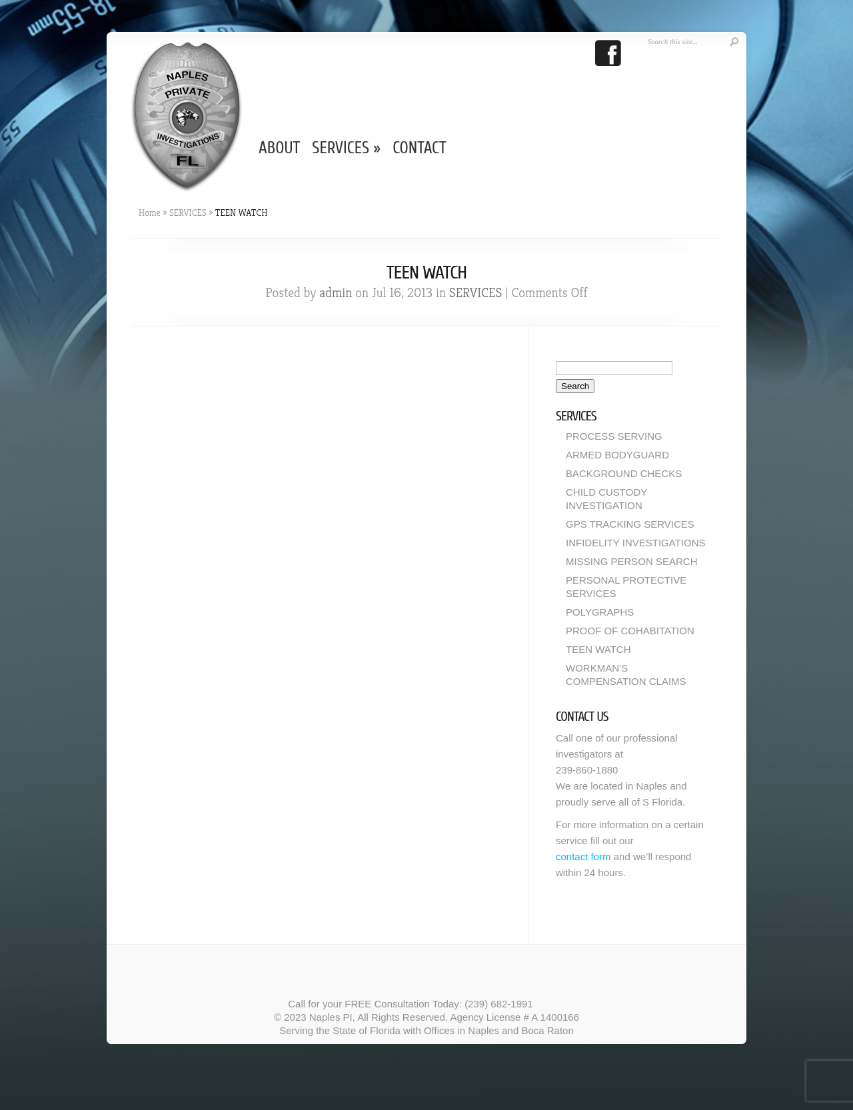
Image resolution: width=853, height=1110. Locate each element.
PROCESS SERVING (614, 436)
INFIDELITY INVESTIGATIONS (635, 542)
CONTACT (419, 148)
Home (150, 213)
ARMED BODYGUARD (617, 454)
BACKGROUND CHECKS (624, 473)
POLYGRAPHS (600, 612)
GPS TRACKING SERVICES (630, 524)
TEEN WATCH (598, 649)
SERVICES (346, 148)
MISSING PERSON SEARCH (632, 561)
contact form (583, 856)
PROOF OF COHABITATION (630, 630)
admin (335, 292)
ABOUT (279, 148)
